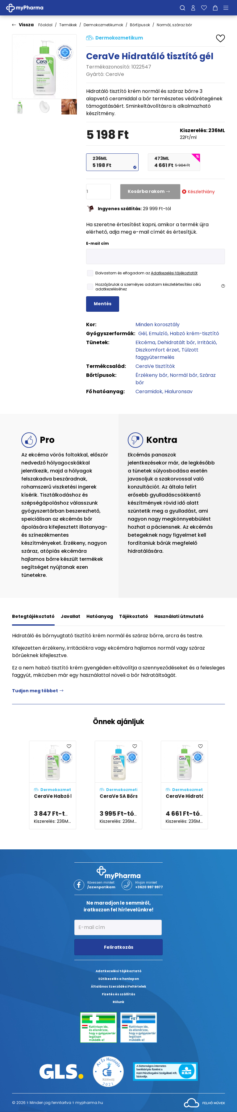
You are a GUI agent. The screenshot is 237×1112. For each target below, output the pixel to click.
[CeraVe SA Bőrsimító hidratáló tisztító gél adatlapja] (118, 785)
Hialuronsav (178, 391)
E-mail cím (97, 243)
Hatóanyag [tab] (99, 616)
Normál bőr (184, 375)
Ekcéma (145, 342)
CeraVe (115, 74)
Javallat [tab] (70, 616)
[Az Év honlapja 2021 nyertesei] (108, 1071)
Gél (142, 333)
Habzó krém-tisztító (194, 333)
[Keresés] (182, 7)
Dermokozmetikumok (103, 24)
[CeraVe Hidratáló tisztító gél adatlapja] (184, 785)
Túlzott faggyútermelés (166, 353)
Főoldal (45, 24)
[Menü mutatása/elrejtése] (228, 8)
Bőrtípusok (140, 24)
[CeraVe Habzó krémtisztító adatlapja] (52, 785)
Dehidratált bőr (176, 342)
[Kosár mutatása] (215, 7)
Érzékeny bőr (151, 375)
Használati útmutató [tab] (179, 616)
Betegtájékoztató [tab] (33, 616)
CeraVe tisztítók (155, 366)
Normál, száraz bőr (174, 24)
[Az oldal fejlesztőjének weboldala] (204, 1102)
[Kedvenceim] (204, 7)
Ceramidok (148, 391)
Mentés (102, 304)
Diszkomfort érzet (157, 349)
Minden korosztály (157, 324)
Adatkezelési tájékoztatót (174, 273)
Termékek (68, 24)
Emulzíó (158, 333)
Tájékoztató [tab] (133, 616)
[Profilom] (193, 7)
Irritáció (206, 342)
